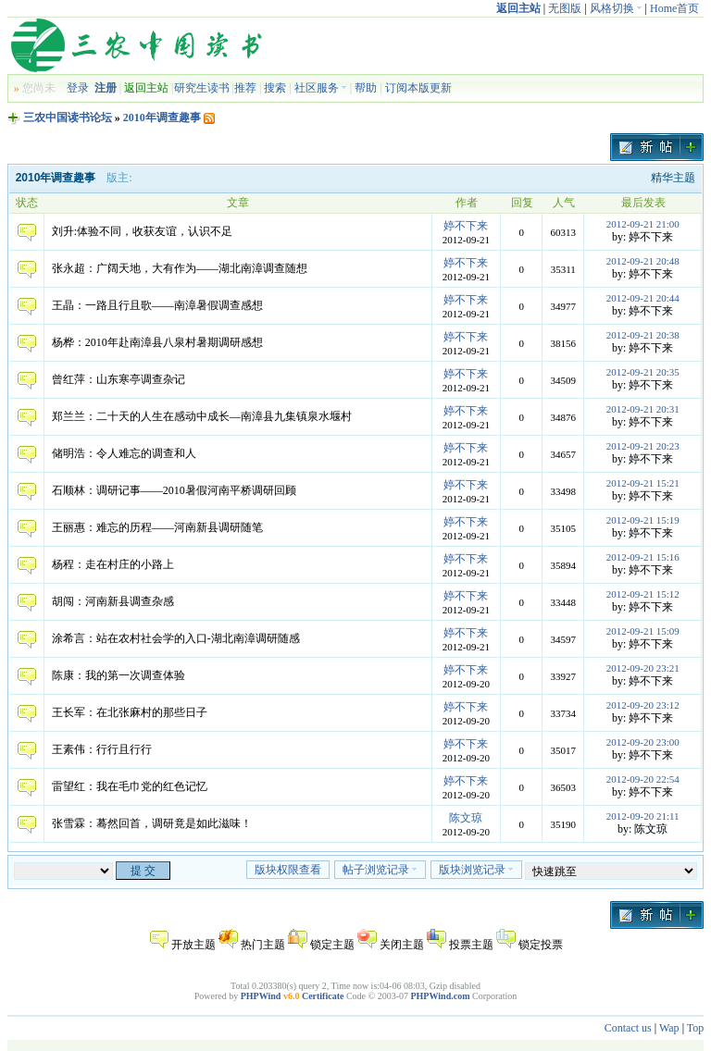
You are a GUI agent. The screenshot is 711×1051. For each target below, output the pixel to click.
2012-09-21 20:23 (643, 445)
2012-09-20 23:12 (643, 705)
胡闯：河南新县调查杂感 (113, 601)
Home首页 (674, 8)
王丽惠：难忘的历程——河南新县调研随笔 (157, 527)
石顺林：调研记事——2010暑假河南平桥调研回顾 (174, 490)
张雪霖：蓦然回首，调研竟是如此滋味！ (152, 823)
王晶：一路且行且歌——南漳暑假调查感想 (157, 305)
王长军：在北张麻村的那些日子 (129, 712)
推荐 (245, 87)
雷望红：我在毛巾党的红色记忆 (129, 786)
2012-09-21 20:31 (643, 408)
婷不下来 (465, 225)
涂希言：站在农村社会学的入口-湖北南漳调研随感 (176, 638)
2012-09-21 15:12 (643, 594)
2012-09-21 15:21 (643, 482)
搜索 (275, 87)
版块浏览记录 (476, 869)
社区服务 (320, 87)
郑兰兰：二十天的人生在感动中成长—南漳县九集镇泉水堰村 (202, 416)
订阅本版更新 (418, 87)
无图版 (564, 8)
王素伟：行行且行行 (102, 749)
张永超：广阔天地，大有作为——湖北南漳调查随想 (179, 268)
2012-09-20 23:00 (643, 742)
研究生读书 (202, 87)
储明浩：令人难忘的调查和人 (124, 453)
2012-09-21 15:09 (643, 631)
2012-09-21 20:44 (643, 297)
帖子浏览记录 (380, 869)
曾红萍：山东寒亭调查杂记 (118, 379)
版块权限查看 (288, 869)
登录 (78, 87)
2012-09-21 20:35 (643, 371)
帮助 (366, 87)
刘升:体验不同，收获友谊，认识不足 (142, 231)
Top (696, 1027)
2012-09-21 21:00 (643, 223)
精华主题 (673, 177)
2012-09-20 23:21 (643, 668)
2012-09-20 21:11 (643, 816)
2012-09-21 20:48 (643, 260)
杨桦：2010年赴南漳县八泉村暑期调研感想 (157, 342)
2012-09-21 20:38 (643, 334)
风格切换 (616, 8)
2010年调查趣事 (162, 117)
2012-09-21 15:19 (643, 520)
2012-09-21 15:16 (643, 557)
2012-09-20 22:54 (643, 779)
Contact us (628, 1027)
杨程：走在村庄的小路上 (113, 564)
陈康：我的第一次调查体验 (118, 675)
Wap (669, 1027)
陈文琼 (465, 817)
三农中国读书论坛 (67, 117)
